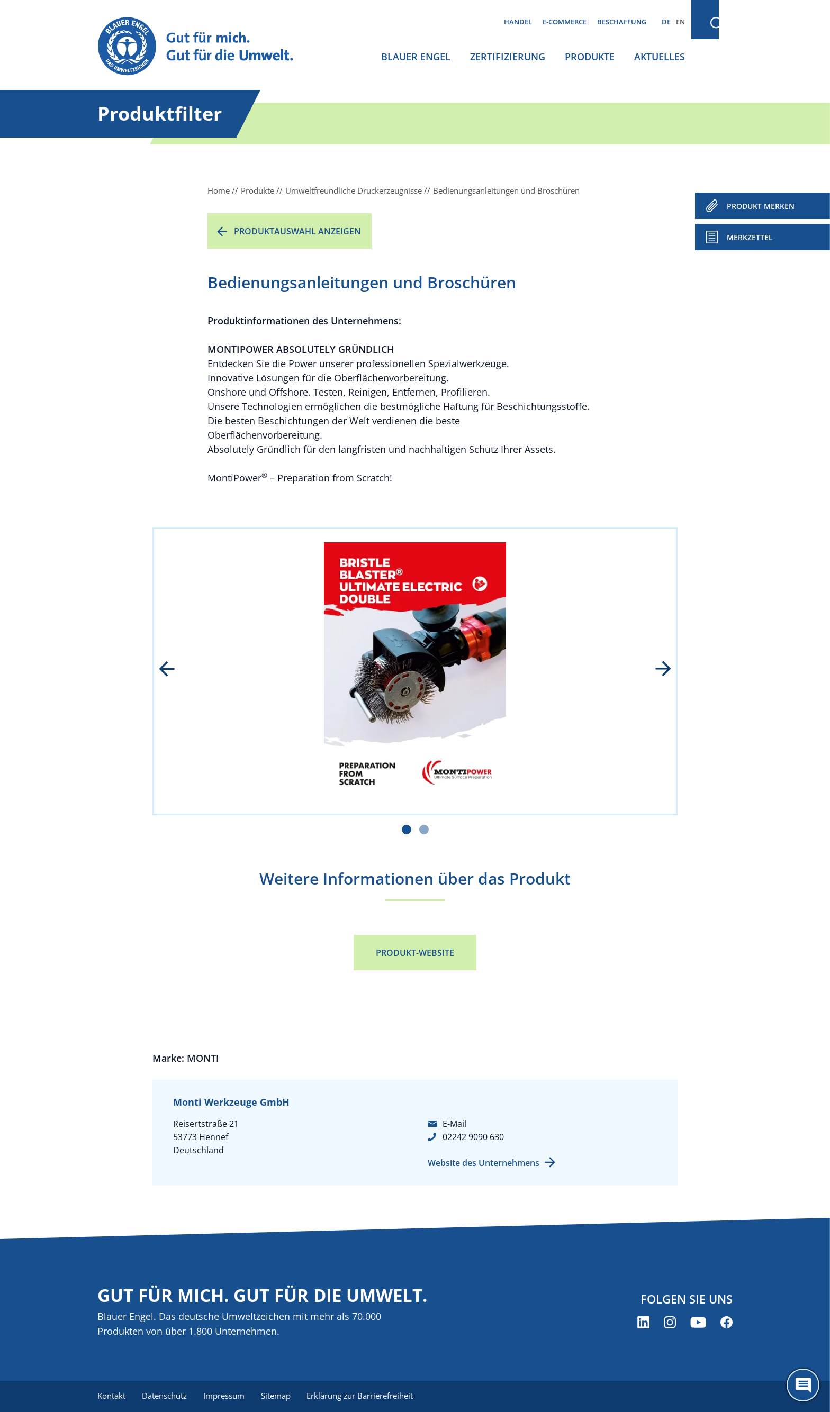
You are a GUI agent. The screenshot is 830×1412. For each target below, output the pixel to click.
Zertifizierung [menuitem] (507, 56)
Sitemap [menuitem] (277, 1396)
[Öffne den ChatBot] (803, 1385)
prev (174, 670)
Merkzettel (750, 237)
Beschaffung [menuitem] (621, 21)
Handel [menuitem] (518, 21)
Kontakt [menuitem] (111, 1396)
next (656, 670)
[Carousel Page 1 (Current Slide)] (406, 829)
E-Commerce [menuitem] (565, 21)
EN (680, 21)
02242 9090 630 (473, 1137)
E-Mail (454, 1123)
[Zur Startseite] (205, 47)
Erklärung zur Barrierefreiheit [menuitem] (362, 1396)
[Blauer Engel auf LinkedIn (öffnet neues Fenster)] (643, 1322)
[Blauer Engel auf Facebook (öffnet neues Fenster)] (726, 1322)
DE (666, 21)
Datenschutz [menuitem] (164, 1396)
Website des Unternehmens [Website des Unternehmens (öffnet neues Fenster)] (483, 1163)
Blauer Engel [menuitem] (415, 56)
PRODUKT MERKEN (761, 206)
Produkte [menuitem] (590, 56)
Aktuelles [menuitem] (659, 56)
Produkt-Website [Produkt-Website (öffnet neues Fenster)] (415, 953)
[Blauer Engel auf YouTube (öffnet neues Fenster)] (698, 1322)
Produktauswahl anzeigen (297, 231)
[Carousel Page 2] (424, 829)
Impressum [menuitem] (225, 1396)
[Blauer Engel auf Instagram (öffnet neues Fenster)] (670, 1322)
